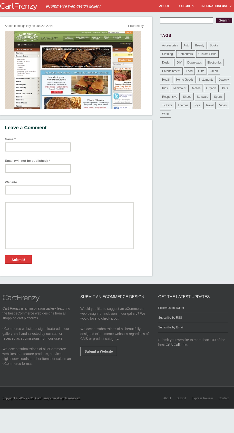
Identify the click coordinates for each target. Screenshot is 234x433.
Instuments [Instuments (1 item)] (206, 79)
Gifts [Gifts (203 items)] (201, 71)
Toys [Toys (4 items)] (197, 105)
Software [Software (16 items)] (202, 96)
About (167, 398)
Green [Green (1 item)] (214, 71)
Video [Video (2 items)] (222, 105)
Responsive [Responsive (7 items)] (169, 96)
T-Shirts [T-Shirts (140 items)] (167, 105)
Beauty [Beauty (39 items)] (199, 45)
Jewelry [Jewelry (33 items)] (224, 79)
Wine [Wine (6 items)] (165, 114)
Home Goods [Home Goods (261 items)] (185, 79)
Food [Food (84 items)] (189, 71)
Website (11, 182)
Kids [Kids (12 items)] (165, 88)
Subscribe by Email (170, 327)
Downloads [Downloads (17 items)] (194, 62)
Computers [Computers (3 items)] (185, 54)
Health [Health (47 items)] (166, 79)
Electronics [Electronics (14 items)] (214, 62)
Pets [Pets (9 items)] (225, 88)
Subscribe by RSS (170, 317)
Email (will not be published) (27, 160)
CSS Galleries (176, 345)
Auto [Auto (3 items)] (187, 45)
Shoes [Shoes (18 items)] (187, 96)
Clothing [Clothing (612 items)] (167, 54)
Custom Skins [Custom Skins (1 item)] (207, 54)
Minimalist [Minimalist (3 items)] (179, 88)
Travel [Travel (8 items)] (209, 105)
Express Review (202, 398)
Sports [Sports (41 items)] (218, 96)
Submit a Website (99, 351)
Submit (181, 398)
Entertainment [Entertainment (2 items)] (171, 71)
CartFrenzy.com (45, 398)
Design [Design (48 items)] (166, 62)
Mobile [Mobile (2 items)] (196, 88)
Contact (224, 398)
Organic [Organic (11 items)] (211, 88)
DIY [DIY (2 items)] (179, 62)
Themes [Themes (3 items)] (183, 105)
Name (10, 139)
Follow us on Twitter (171, 308)
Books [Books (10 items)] (214, 45)
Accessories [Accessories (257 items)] (170, 45)
